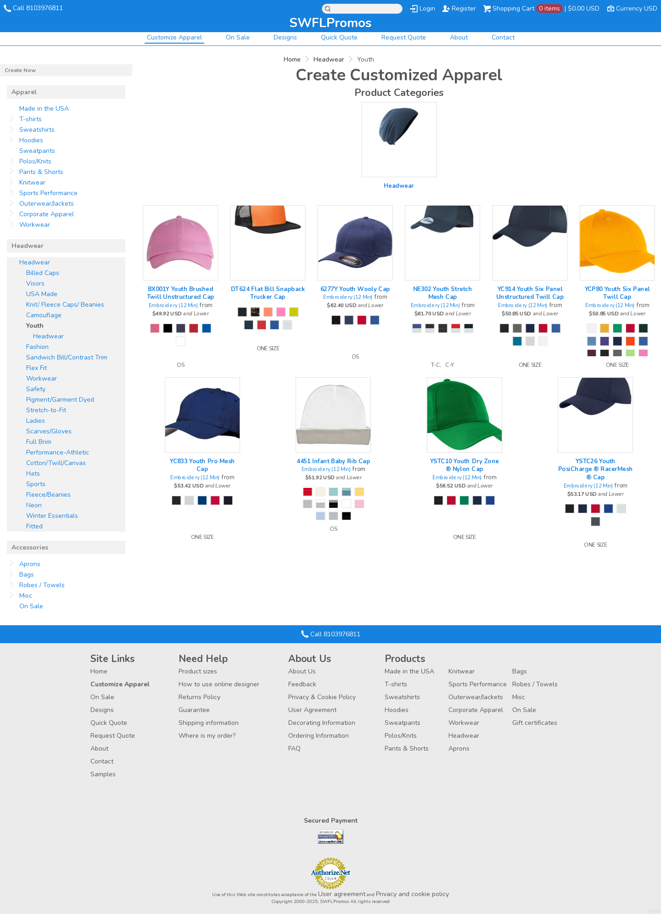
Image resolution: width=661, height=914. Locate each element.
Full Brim (38, 441)
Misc (25, 595)
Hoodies (31, 140)
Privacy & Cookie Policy (322, 697)
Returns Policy (199, 697)
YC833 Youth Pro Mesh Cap (202, 465)
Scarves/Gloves (49, 431)
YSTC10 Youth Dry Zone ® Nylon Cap (464, 465)
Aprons (29, 564)
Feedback (302, 684)
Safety (35, 389)
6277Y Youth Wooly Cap (355, 289)
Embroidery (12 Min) (173, 305)
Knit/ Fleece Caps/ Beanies (65, 304)
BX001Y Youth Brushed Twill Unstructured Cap (180, 293)
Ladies (35, 420)
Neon (34, 505)
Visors (35, 283)
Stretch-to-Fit (46, 410)
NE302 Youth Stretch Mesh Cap (442, 293)
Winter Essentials (52, 515)
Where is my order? (207, 735)
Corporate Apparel (46, 214)
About (459, 37)
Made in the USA (44, 108)
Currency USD (636, 8)
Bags (26, 574)
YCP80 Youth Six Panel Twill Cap (617, 293)
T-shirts (30, 119)
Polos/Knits (35, 161)
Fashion (37, 346)
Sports (35, 484)
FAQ (294, 748)
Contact (503, 37)
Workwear (34, 224)
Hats (33, 473)
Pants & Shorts (41, 172)
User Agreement (312, 710)
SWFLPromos (330, 23)
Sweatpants (37, 150)
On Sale (238, 37)
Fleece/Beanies (48, 494)
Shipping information (209, 722)
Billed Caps (42, 273)
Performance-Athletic (57, 452)
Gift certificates (534, 722)
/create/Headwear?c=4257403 (399, 139)
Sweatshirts (37, 129)
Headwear (329, 59)
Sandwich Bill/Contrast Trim (66, 357)
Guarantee (194, 710)
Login (427, 8)
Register (464, 8)
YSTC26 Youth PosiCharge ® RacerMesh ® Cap (595, 469)
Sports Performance (48, 193)
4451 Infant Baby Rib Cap (333, 461)
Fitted (34, 526)
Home (292, 59)
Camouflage (44, 315)
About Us (302, 671)
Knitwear (32, 182)
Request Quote (403, 37)
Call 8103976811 (38, 8)
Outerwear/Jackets (46, 203)
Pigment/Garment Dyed (60, 399)
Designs (285, 37)
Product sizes (198, 671)
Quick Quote (339, 37)
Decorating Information (321, 722)
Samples (103, 774)
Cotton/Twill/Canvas (56, 463)
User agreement (341, 894)
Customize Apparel (174, 37)
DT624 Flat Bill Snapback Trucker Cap (268, 293)
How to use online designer (219, 684)
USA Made (41, 294)
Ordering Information (318, 735)
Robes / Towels (42, 585)
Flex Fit (36, 368)
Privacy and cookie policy (412, 894)
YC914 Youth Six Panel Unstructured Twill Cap (530, 293)
